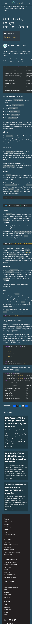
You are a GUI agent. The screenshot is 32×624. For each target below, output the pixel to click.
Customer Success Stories (9, 576)
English (7, 613)
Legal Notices (5, 619)
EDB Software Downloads (8, 554)
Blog (3, 574)
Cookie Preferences (18, 621)
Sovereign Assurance (7, 524)
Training (4, 559)
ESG (11, 619)
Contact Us (5, 604)
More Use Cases (6, 544)
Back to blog (7, 13)
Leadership (5, 596)
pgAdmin (25, 250)
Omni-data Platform (7, 539)
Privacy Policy (17, 619)
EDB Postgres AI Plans (8, 564)
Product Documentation (8, 551)
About (3, 594)
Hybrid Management (7, 516)
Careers (4, 601)
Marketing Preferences (7, 621)
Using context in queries (9, 35)
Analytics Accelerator (7, 521)
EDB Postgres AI (6, 511)
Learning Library (6, 586)
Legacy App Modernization (9, 534)
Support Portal (6, 556)
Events (4, 579)
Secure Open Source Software (10, 541)
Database (4, 514)
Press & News (5, 599)
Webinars (4, 581)
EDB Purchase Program (8, 566)
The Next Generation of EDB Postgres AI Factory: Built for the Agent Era (15, 481)
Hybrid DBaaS (5, 536)
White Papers (5, 584)
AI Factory (4, 519)
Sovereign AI (5, 531)
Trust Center (5, 561)
